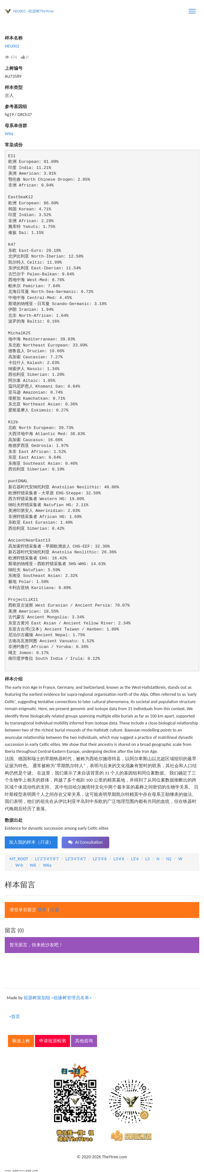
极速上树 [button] (21, 1041)
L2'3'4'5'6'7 (76, 859)
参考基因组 (16, 106)
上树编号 (14, 68)
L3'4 (134, 859)
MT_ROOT (19, 859)
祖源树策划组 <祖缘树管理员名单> (57, 998)
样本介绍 (14, 679)
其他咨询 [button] (84, 1041)
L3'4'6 (119, 859)
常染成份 (14, 145)
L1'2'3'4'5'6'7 (47, 859)
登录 (41, 910)
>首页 (14, 1016)
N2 (168, 859)
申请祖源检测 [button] (52, 1041)
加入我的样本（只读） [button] (31, 842)
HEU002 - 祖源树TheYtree (33, 11)
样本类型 (14, 87)
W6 (33, 865)
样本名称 (14, 38)
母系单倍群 (16, 125)
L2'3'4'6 (100, 859)
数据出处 (14, 820)
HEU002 (12, 46)
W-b (19, 865)
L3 (147, 859)
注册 (54, 910)
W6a (9, 133)
